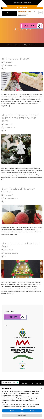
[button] (41, 388)
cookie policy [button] (18, 395)
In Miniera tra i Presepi (15, 58)
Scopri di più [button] (22, 415)
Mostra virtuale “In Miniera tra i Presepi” (20, 245)
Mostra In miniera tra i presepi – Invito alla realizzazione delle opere (21, 117)
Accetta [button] (32, 411)
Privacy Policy (25, 383)
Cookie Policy (36, 383)
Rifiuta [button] (12, 411)
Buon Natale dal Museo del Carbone (18, 190)
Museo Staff (8, 62)
